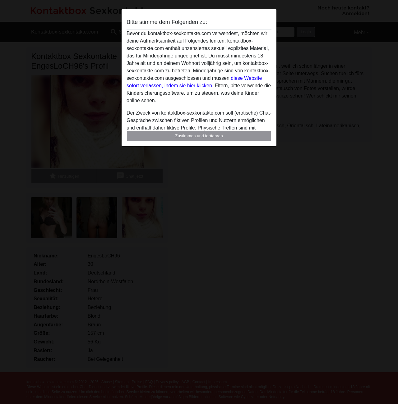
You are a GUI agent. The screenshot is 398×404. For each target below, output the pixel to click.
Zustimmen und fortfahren (199, 136)
